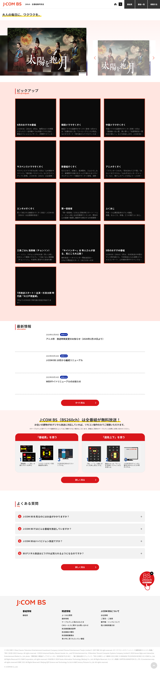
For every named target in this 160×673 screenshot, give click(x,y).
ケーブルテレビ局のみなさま (73, 622)
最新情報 (65, 618)
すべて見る (80, 402)
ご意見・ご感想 (107, 618)
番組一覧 (141, 4)
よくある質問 (67, 615)
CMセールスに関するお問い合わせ (75, 625)
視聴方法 (153, 4)
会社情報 (104, 615)
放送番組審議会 (68, 635)
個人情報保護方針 (108, 625)
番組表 (129, 4)
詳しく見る (80, 479)
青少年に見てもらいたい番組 (73, 638)
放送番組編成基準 (69, 628)
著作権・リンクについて (110, 622)
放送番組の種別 (68, 632)
